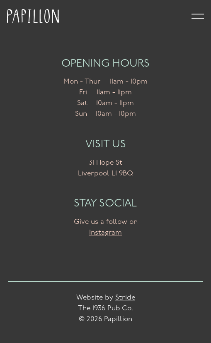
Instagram (105, 232)
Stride (125, 297)
